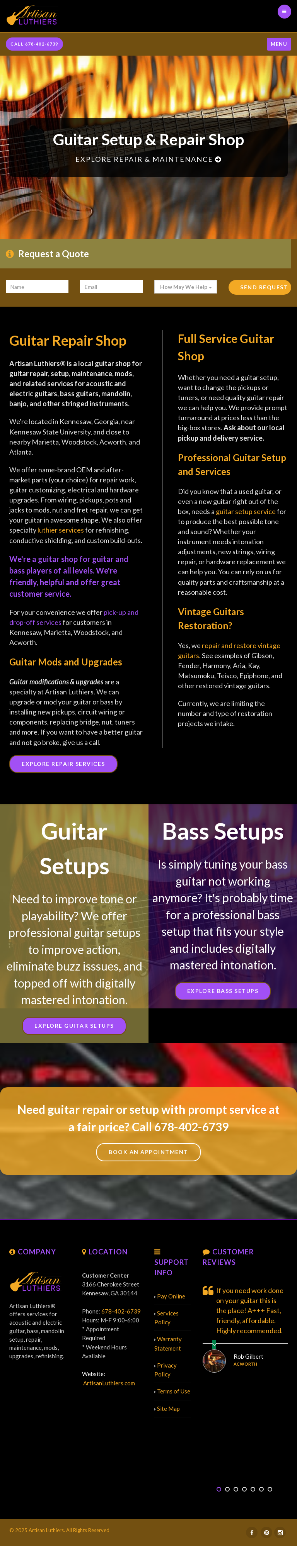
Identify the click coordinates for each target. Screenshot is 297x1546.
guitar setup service (246, 511)
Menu (279, 44)
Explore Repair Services (63, 763)
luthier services (61, 530)
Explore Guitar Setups (74, 1025)
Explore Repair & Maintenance (148, 159)
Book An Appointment (148, 1152)
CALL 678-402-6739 (34, 43)
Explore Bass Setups (223, 991)
